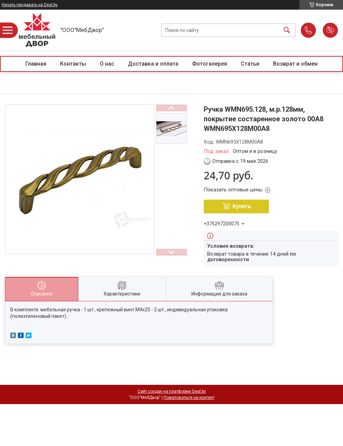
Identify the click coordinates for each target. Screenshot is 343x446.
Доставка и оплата (153, 63)
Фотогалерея (209, 63)
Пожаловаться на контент (189, 397)
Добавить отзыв (330, 30)
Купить (242, 206)
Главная (35, 63)
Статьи (250, 63)
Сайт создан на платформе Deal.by (172, 391)
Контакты (73, 63)
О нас (107, 63)
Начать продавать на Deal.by (30, 4)
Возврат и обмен (295, 63)
